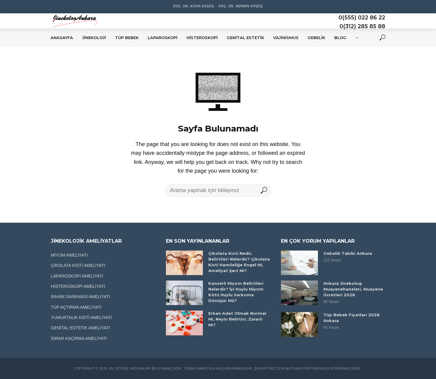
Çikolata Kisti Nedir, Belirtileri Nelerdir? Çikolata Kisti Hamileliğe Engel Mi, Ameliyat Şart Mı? (239, 262)
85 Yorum (331, 302)
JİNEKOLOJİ (94, 37)
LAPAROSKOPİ (162, 37)
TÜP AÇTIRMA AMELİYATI (76, 307)
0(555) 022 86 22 (362, 17)
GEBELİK (316, 37)
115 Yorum (332, 260)
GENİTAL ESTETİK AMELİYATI (80, 327)
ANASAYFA (62, 37)
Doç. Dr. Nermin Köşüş (241, 6)
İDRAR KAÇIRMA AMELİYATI (79, 338)
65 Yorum (331, 327)
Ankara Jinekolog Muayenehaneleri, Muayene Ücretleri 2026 (353, 289)
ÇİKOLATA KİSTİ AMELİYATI (78, 265)
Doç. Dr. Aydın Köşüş (193, 6)
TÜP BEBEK (127, 37)
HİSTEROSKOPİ (202, 37)
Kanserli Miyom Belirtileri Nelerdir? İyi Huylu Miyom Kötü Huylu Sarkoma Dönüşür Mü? (235, 292)
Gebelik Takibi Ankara (347, 253)
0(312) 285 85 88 (362, 26)
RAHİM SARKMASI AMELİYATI (80, 296)
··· (356, 37)
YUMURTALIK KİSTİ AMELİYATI (81, 317)
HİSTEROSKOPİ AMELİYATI (78, 286)
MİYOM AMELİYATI (69, 255)
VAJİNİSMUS (286, 37)
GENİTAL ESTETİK (245, 37)
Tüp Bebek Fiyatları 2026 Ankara (351, 317)
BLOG (340, 37)
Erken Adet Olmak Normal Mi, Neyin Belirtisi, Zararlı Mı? (237, 319)
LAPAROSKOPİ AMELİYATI (77, 276)
